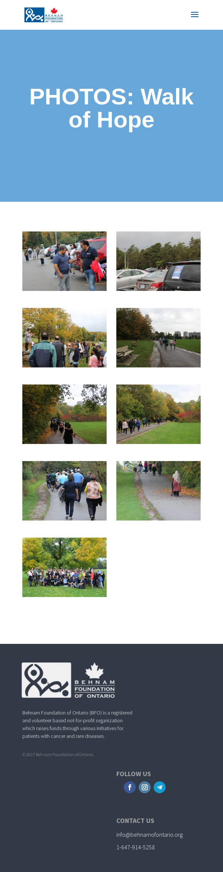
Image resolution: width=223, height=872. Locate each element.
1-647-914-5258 (135, 847)
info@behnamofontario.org (149, 834)
